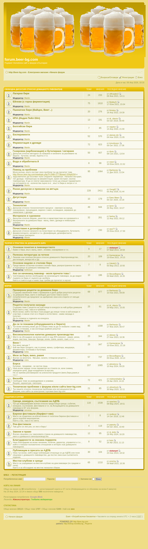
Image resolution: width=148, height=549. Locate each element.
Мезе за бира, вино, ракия (28, 355)
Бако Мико (114, 197)
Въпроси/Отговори (109, 77)
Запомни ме (87, 479)
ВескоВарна (115, 274)
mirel (111, 162)
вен (72, 509)
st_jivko (112, 432)
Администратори (21, 499)
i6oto (111, 151)
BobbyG (113, 102)
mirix (26, 360)
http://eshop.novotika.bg (73, 524)
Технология (20, 205)
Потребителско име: (13, 479)
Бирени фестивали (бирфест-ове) (33, 413)
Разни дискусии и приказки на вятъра (35, 189)
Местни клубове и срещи (28, 460)
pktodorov (113, 364)
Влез (140, 77)
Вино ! (17, 342)
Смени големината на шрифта (140, 71)
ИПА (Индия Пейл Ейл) (26, 118)
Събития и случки (14, 397)
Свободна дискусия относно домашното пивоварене (33, 89)
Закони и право (22, 431)
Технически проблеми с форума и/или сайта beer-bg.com (47, 386)
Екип (68, 516)
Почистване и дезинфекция (29, 228)
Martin (27, 98)
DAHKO (112, 263)
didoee (112, 335)
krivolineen (114, 143)
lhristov (112, 110)
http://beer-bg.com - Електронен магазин (28, 72)
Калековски (114, 255)
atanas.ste (114, 135)
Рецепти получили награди (29, 304)
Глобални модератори (41, 499)
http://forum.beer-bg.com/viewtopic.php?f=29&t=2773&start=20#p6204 (44, 174)
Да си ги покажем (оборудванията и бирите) (39, 324)
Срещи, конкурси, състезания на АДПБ (36, 401)
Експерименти (21, 134)
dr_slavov (113, 118)
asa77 (112, 229)
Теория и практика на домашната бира (25, 243)
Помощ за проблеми (25, 169)
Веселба (18, 378)
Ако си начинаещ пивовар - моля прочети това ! (41, 273)
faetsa (112, 216)
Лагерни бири (21, 93)
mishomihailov (115, 379)
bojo (111, 440)
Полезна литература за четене (31, 254)
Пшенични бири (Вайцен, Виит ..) (32, 109)
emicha (112, 461)
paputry (112, 425)
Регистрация (128, 77)
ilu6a (26, 352)
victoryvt (113, 248)
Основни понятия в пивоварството (34, 247)
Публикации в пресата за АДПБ (32, 450)
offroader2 (114, 94)
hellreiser (28, 270)
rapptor (112, 127)
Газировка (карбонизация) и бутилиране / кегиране (43, 151)
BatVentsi (113, 170)
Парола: (51, 479)
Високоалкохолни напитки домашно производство (43, 334)
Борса (16, 363)
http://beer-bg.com (80, 522)
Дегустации (20, 197)
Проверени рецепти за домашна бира (35, 290)
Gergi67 (112, 189)
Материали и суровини (26, 215)
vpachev (113, 401)
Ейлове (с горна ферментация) (31, 101)
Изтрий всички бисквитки (83, 516)
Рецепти (88, 524)
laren (111, 206)
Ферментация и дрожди (27, 142)
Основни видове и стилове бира (32, 263)
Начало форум (57, 72)
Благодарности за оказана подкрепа (34, 440)
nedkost (112, 414)
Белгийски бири (22, 126)
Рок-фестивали (22, 424)
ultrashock (114, 387)
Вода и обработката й (26, 161)
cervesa (28, 410)
